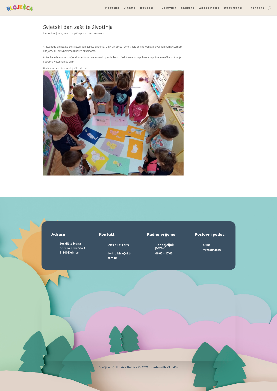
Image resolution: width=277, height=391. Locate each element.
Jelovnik (168, 8)
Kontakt (257, 8)
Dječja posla (79, 33)
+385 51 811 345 (118, 245)
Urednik (50, 33)
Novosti (147, 8)
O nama (130, 8)
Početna (112, 8)
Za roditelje (209, 8)
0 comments (96, 33)
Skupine (188, 8)
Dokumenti (233, 8)
